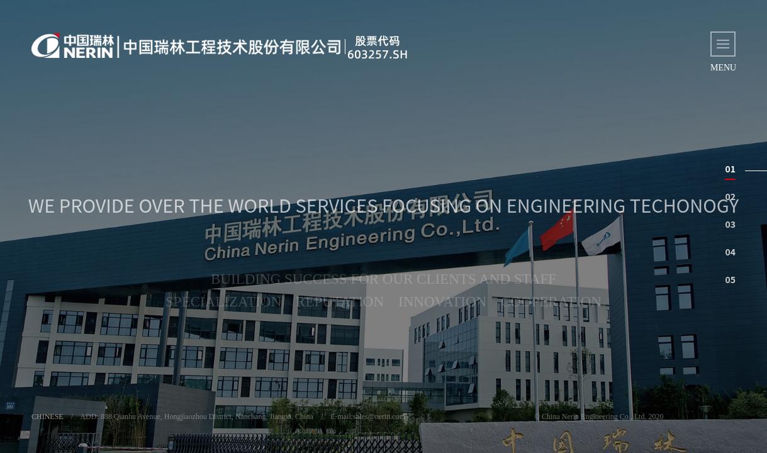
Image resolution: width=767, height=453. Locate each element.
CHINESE (47, 416)
